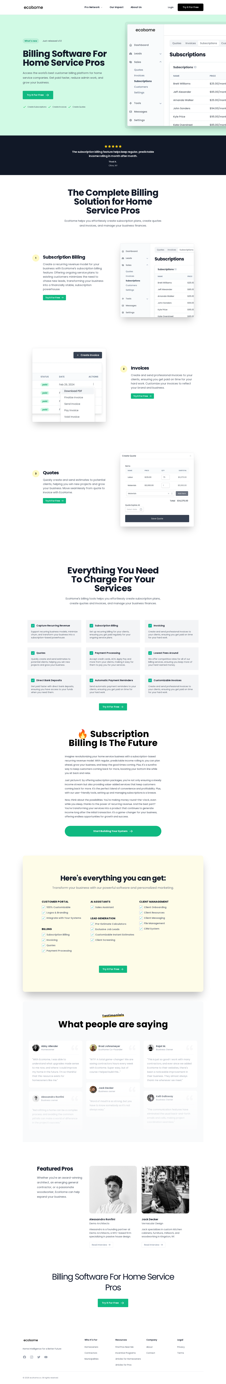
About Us (136, 7)
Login (171, 7)
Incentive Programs (125, 1352)
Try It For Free (191, 7)
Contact (150, 1352)
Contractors (91, 1352)
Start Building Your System (113, 831)
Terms (180, 1352)
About (149, 1346)
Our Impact (116, 7)
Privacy (181, 1346)
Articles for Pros (123, 1364)
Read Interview (101, 1244)
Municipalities (92, 1358)
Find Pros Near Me (124, 1346)
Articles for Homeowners (128, 1358)
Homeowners (91, 1346)
